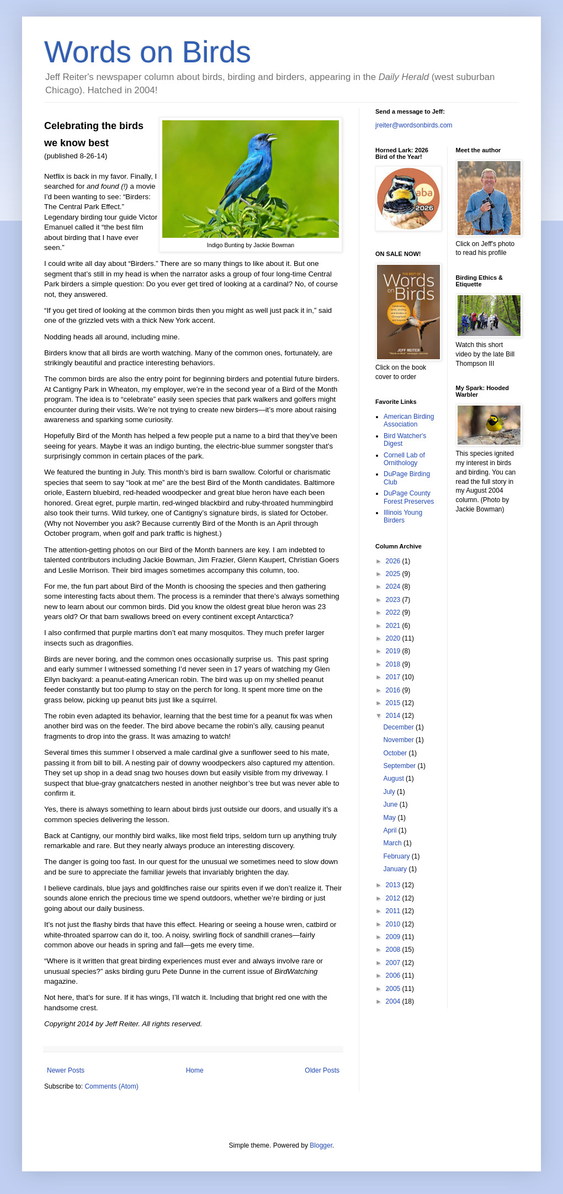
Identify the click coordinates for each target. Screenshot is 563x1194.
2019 (394, 651)
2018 (394, 664)
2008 (394, 949)
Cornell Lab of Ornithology (404, 459)
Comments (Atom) (111, 1086)
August (394, 778)
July (390, 792)
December (399, 727)
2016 (394, 690)
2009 (394, 937)
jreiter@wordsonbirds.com (414, 125)
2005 (394, 989)
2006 (394, 975)
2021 (394, 626)
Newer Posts (65, 1070)
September (400, 766)
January (395, 869)
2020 (394, 638)
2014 (394, 715)
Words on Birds (147, 52)
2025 (394, 574)
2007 (394, 963)
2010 (394, 924)
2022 (394, 612)
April (390, 830)
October (395, 753)
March (393, 843)
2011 (394, 911)
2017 (394, 677)
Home (195, 1070)
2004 (394, 1001)
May (390, 818)
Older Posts (322, 1070)
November (399, 740)
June (391, 804)
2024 (394, 586)
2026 (394, 561)
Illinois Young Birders (403, 516)
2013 (394, 885)
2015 (394, 703)
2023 (394, 600)
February (397, 856)
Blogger (321, 1145)
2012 (394, 898)
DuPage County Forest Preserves (409, 497)
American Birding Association (409, 420)
